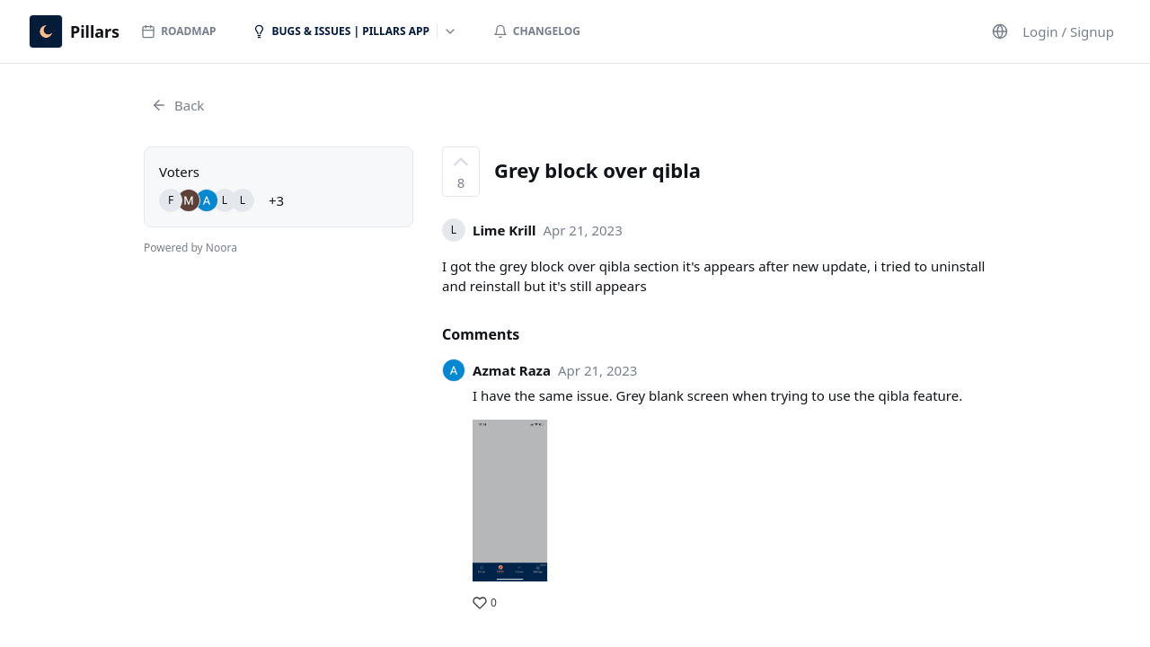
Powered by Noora (190, 247)
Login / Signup (1068, 31)
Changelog (536, 31)
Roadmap (178, 31)
